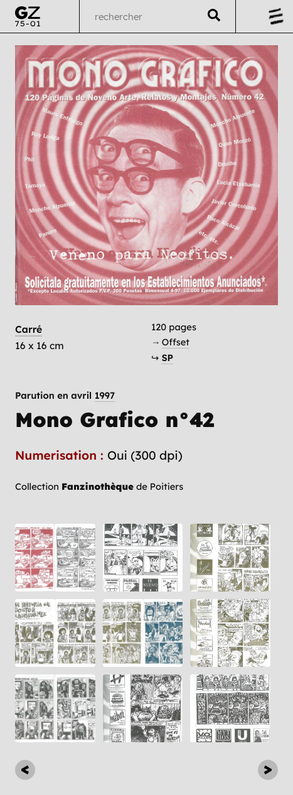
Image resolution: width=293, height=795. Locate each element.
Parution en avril (65, 396)
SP (167, 358)
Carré (28, 329)
